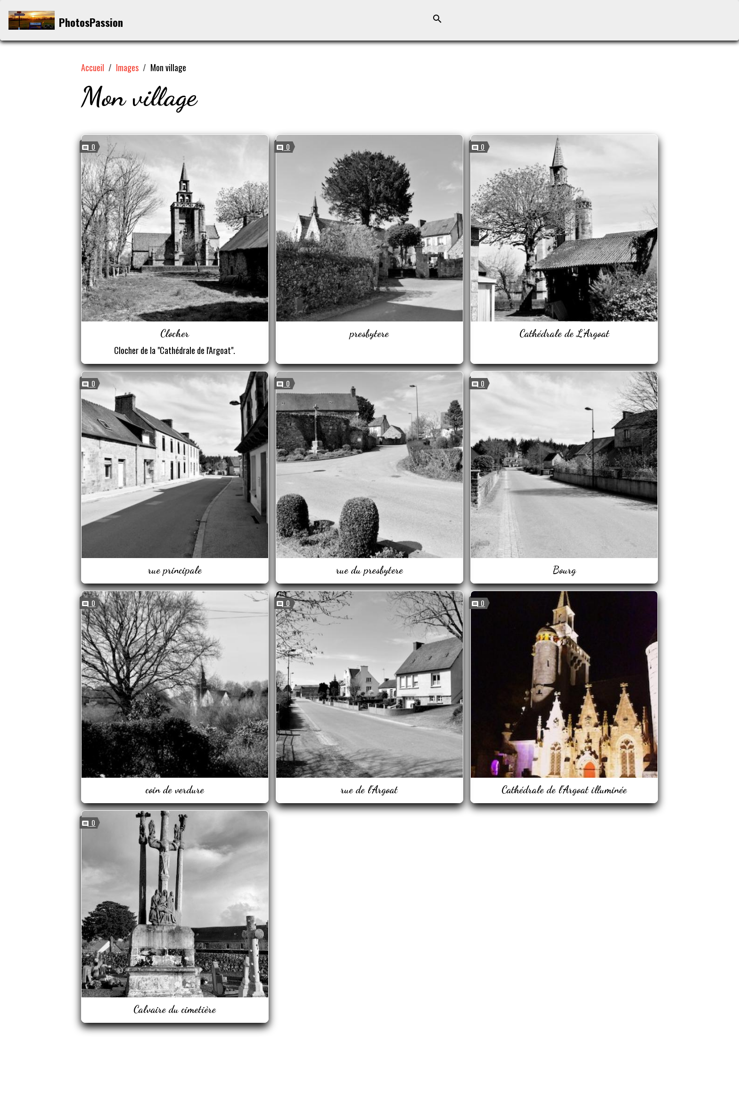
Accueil (92, 67)
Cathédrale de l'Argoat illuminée (564, 789)
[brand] (65, 20)
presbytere (369, 333)
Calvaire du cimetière (174, 1009)
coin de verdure (175, 789)
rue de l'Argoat (369, 789)
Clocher (174, 333)
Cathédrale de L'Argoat (564, 333)
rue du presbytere (369, 570)
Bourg (564, 570)
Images (127, 67)
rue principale (175, 570)
